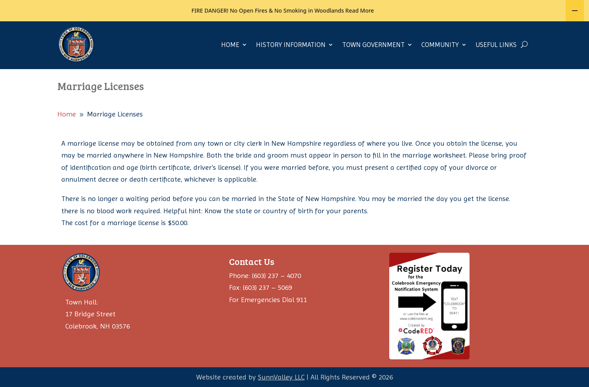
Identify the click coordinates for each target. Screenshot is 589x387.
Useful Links (496, 66)
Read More (359, 10)
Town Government (373, 66)
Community (440, 66)
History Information (291, 66)
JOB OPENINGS (192, 30)
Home (230, 66)
